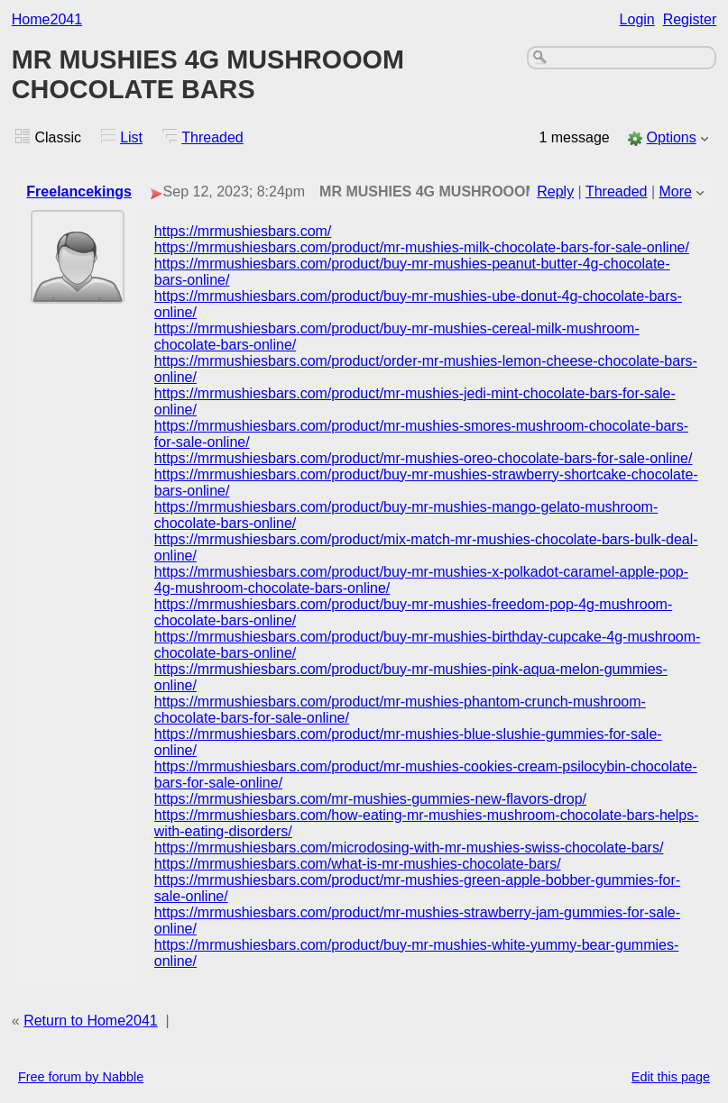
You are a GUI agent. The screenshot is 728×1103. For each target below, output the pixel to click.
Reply (555, 191)
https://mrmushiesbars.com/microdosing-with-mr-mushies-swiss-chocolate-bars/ (409, 847)
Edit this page (670, 1077)
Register (690, 19)
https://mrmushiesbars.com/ (243, 231)
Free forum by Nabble (80, 1077)
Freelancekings (79, 191)
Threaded (212, 137)
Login (637, 19)
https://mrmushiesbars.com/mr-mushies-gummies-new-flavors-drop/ (370, 799)
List (131, 137)
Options (671, 137)
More (675, 191)
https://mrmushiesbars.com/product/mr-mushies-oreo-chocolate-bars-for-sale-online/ (423, 458)
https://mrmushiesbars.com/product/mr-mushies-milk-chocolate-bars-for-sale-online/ (421, 247)
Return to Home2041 (90, 1020)
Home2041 (47, 19)
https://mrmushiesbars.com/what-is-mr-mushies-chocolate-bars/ (357, 863)
